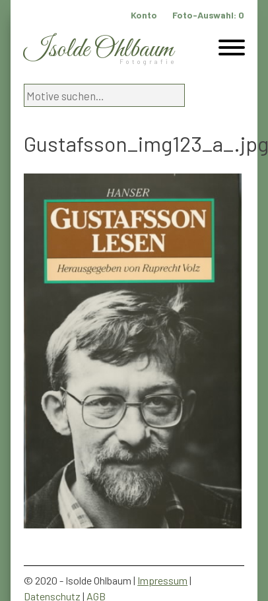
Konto (144, 14)
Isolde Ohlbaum (98, 49)
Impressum (162, 580)
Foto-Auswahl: (208, 14)
